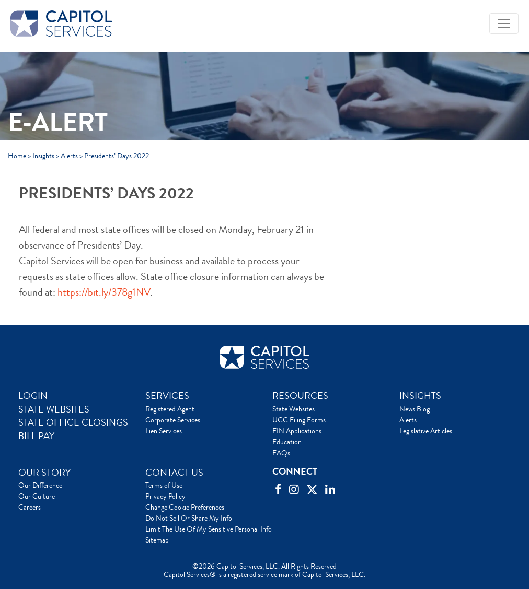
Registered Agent (169, 409)
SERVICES (167, 396)
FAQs (281, 452)
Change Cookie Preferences (184, 507)
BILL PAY (36, 436)
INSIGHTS (420, 396)
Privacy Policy (165, 496)
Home (17, 155)
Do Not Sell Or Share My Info (188, 518)
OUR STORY (44, 472)
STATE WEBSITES (53, 409)
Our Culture (36, 496)
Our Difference (40, 485)
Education (287, 442)
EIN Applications (296, 431)
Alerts (69, 155)
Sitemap (157, 540)
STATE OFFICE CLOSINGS (73, 422)
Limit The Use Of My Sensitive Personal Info (208, 529)
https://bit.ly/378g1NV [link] (104, 292)
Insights (43, 155)
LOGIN (33, 396)
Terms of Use (163, 485)
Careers (29, 507)
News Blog (414, 409)
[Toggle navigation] (504, 23)
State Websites (293, 409)
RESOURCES (300, 396)
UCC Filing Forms (299, 420)
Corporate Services (172, 420)
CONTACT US (174, 472)
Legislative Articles (425, 431)
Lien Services (163, 431)
